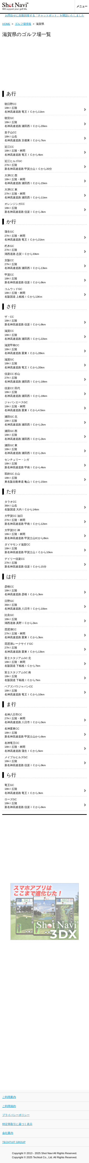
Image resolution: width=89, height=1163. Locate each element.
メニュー (81, 6)
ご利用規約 (9, 1106)
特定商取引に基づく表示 (17, 1124)
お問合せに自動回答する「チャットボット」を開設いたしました (44, 15)
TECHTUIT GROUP (13, 1142)
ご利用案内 (9, 1097)
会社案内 (7, 1133)
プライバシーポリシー (16, 1115)
